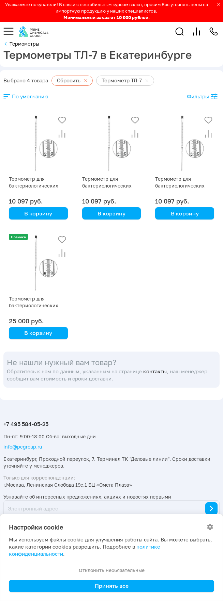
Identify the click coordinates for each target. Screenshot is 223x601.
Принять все (112, 585)
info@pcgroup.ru (22, 447)
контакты (155, 371)
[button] (179, 31)
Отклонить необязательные (112, 570)
